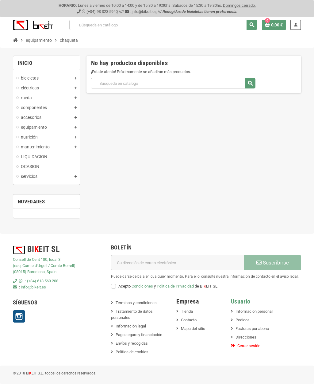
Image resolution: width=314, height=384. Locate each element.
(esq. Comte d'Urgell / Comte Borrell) (44, 265)
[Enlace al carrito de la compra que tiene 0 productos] (274, 25)
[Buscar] (163, 25)
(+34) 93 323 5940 (102, 11)
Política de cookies (132, 352)
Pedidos (243, 320)
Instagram (19, 316)
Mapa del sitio (193, 328)
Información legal (131, 326)
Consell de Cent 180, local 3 (36, 259)
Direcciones (246, 337)
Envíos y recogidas (132, 343)
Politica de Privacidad (175, 286)
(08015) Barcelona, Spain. (35, 271)
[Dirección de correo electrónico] (177, 262)
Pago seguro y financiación (139, 334)
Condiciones (142, 286)
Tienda (187, 311)
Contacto (189, 320)
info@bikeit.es (144, 11)
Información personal (254, 311)
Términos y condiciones (136, 302)
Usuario (241, 301)
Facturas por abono (252, 328)
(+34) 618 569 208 (42, 281)
